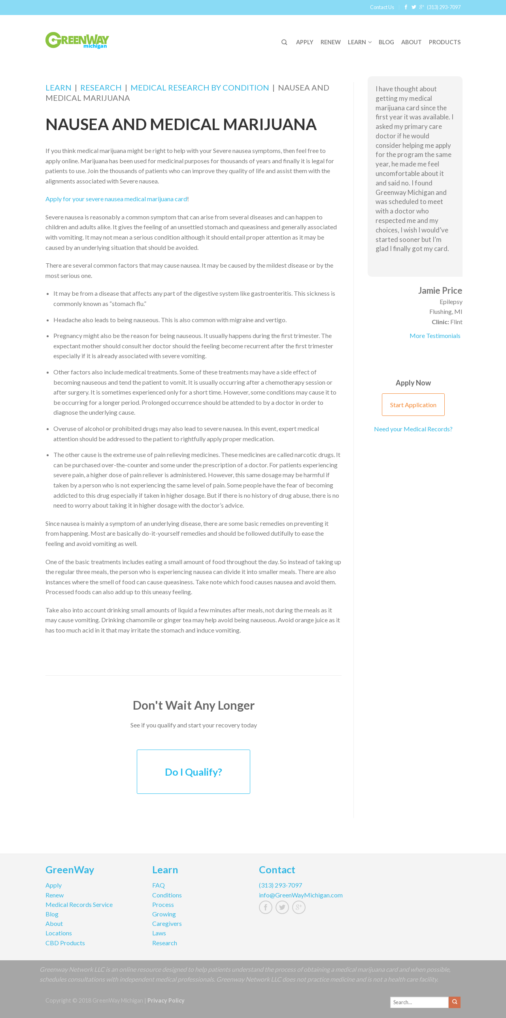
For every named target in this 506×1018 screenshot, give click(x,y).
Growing (164, 914)
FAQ (158, 885)
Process (163, 904)
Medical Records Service (79, 904)
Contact (277, 870)
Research (101, 87)
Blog (386, 42)
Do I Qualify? (193, 772)
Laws (159, 933)
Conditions (167, 895)
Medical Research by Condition (199, 87)
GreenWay (69, 870)
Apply (304, 42)
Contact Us (382, 7)
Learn (357, 42)
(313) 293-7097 (444, 7)
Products (445, 42)
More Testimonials (435, 335)
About (411, 42)
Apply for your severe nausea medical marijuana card (116, 198)
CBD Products (65, 942)
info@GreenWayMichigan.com (301, 895)
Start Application (413, 404)
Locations (58, 933)
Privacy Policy (166, 1000)
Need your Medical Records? (413, 429)
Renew (331, 42)
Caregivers (167, 923)
